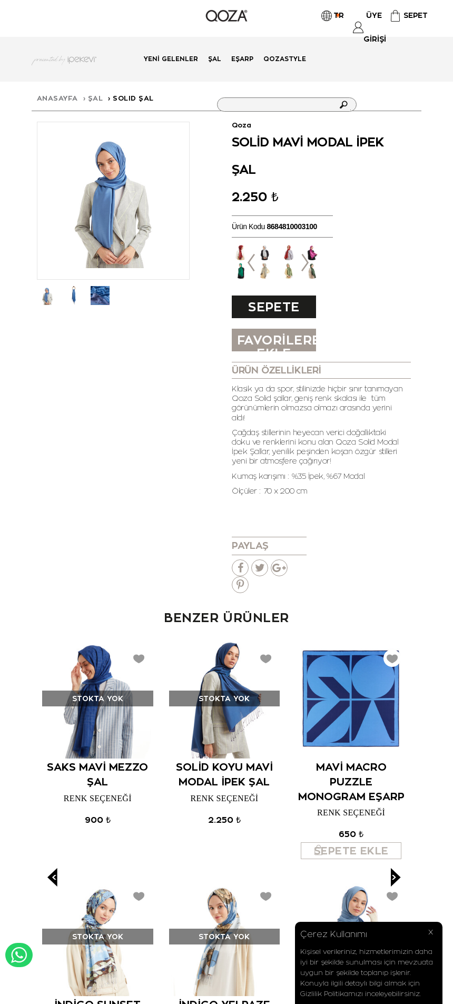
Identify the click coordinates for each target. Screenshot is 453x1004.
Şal (214, 59)
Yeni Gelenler (171, 59)
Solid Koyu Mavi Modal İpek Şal (224, 774)
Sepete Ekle (274, 308)
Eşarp (242, 59)
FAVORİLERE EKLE (276, 341)
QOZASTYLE (284, 59)
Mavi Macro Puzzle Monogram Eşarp (351, 781)
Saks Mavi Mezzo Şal (97, 774)
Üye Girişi (374, 27)
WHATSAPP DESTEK (19, 955)
